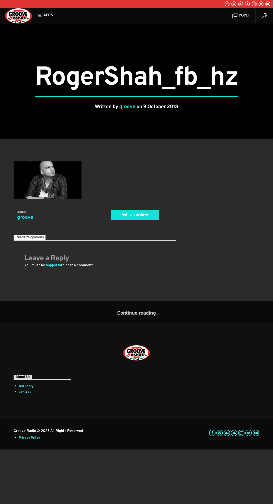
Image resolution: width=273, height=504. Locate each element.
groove (127, 134)
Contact (25, 446)
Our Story (26, 441)
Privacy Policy (29, 492)
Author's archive (135, 269)
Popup (241, 15)
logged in (53, 320)
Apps (48, 15)
